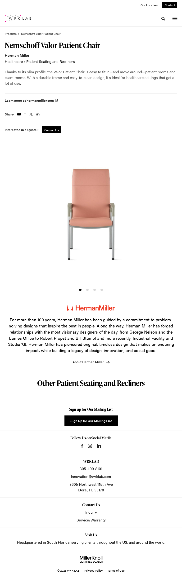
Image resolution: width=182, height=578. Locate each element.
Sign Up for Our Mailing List (91, 420)
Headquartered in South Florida (43, 542)
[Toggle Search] (163, 19)
